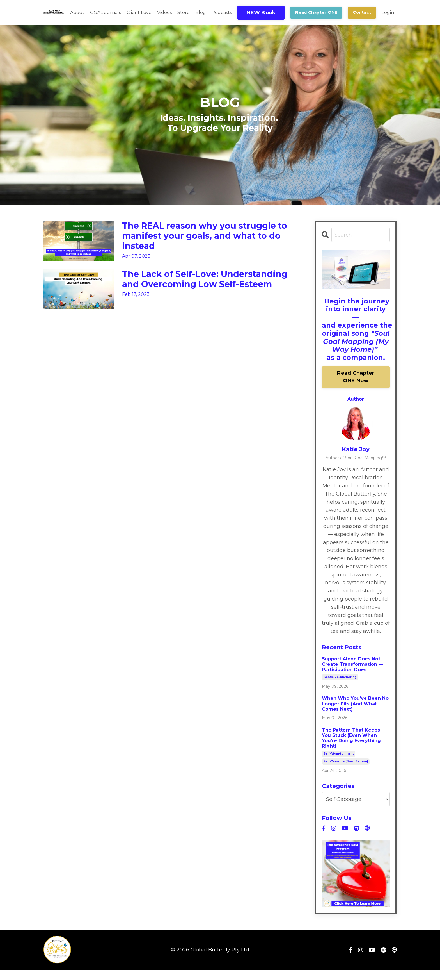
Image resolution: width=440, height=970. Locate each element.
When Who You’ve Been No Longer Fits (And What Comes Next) (355, 704)
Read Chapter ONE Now (355, 377)
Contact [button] (362, 12)
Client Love (139, 12)
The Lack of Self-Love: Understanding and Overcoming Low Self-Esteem (204, 279)
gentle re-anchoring (340, 677)
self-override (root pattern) (346, 761)
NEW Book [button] (261, 13)
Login (388, 12)
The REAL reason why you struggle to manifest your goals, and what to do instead (204, 236)
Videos (164, 12)
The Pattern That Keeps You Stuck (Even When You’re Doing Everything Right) (351, 738)
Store (183, 12)
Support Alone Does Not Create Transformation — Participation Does (352, 664)
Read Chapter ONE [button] (316, 12)
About (77, 12)
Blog (200, 12)
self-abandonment (339, 753)
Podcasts (222, 12)
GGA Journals (105, 12)
